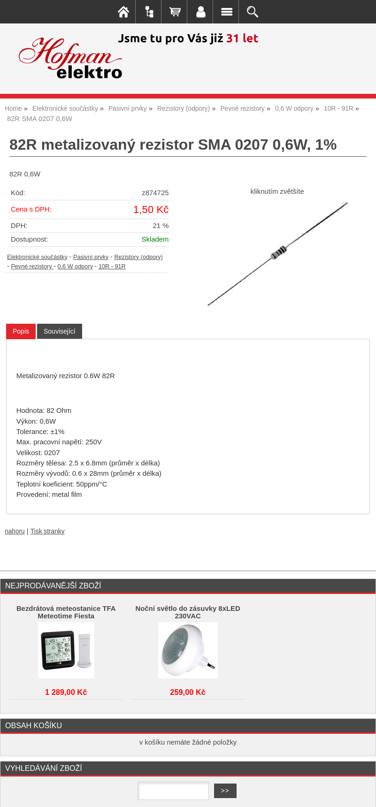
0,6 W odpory (75, 266)
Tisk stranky (48, 531)
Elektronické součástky (37, 257)
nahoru (15, 531)
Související (60, 331)
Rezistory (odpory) (138, 257)
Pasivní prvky (90, 257)
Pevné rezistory (32, 266)
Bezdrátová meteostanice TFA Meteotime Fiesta (66, 612)
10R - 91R (112, 266)
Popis (21, 331)
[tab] (21, 331)
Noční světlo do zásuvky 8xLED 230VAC (187, 612)
